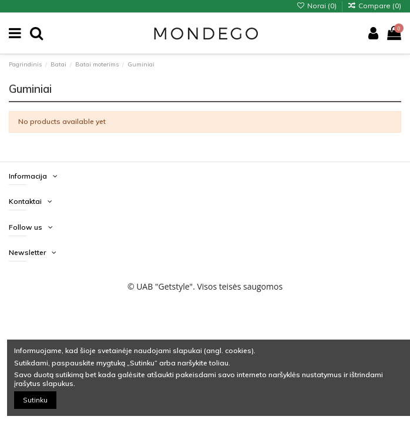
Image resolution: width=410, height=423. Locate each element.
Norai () (317, 5)
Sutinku (35, 399)
